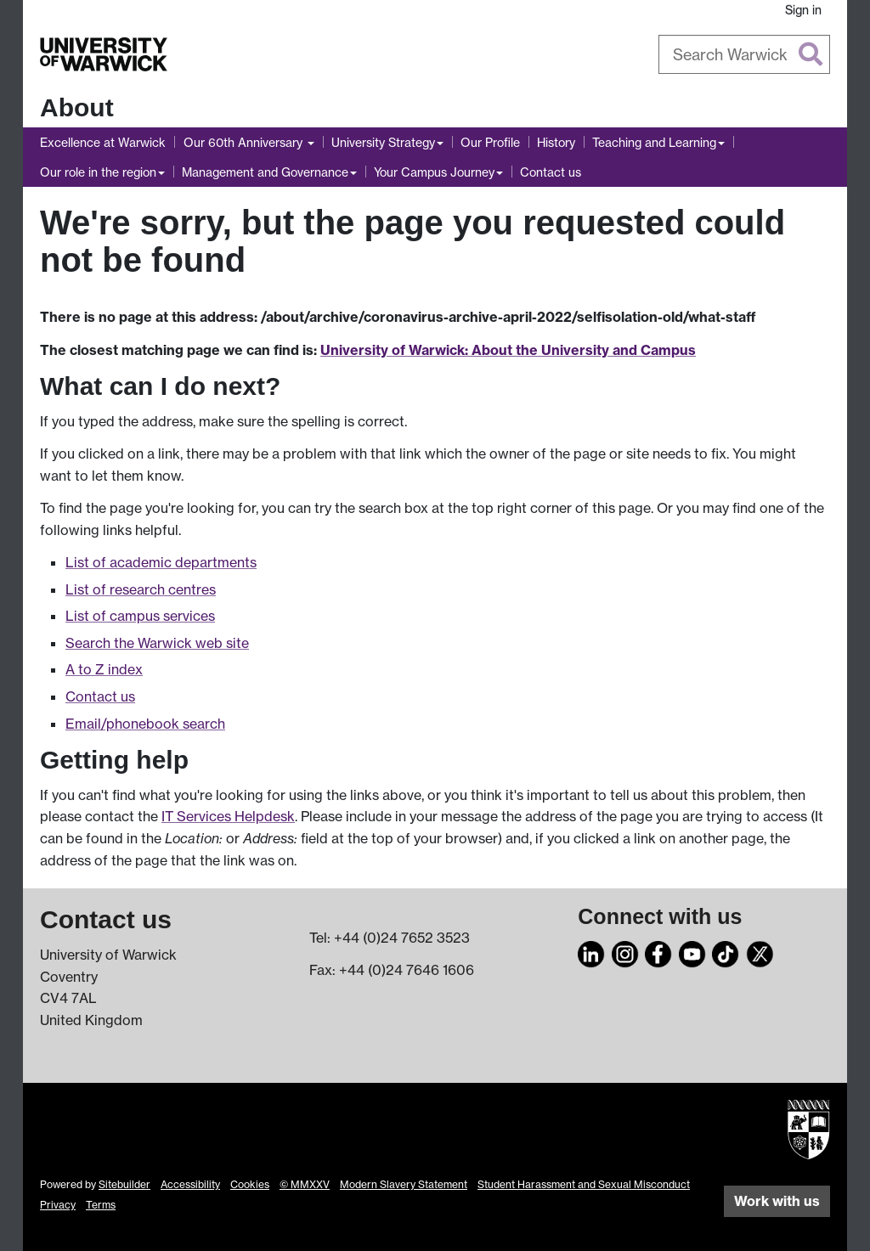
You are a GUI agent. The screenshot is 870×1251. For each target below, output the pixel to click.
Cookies (249, 1184)
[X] (759, 952)
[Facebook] (658, 952)
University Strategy (383, 142)
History (556, 142)
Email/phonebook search (145, 723)
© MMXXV (305, 1184)
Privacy (58, 1204)
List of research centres (140, 589)
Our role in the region (98, 172)
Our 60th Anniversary (245, 142)
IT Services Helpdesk (228, 816)
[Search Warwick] (744, 54)
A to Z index (104, 669)
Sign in (803, 10)
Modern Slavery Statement (403, 1184)
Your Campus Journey (434, 172)
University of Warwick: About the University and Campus (508, 349)
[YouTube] (692, 952)
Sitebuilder (124, 1184)
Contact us (550, 172)
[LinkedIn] (591, 952)
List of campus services (140, 615)
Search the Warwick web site (157, 642)
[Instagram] (625, 952)
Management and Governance (265, 172)
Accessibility (190, 1184)
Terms (101, 1204)
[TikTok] (725, 952)
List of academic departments (161, 562)
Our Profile (490, 142)
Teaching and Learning (654, 142)
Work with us (777, 1200)
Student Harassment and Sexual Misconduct (583, 1184)
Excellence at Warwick (103, 142)
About (77, 107)
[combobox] (744, 54)
